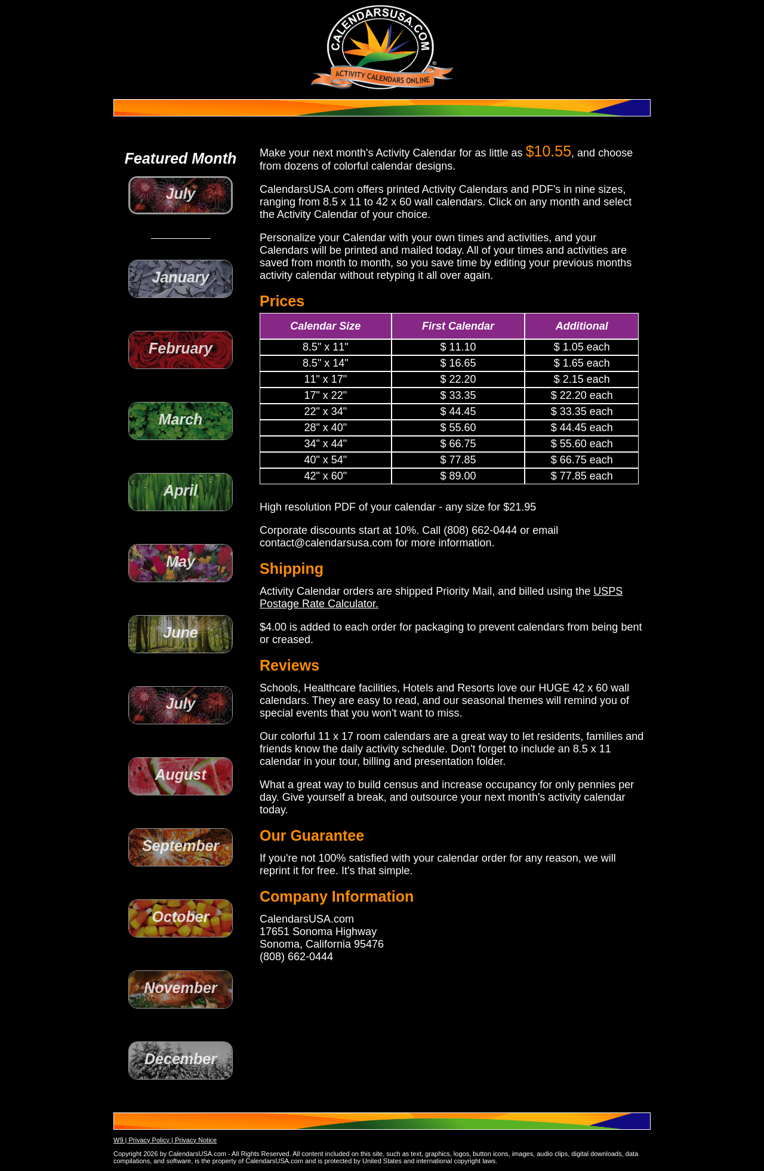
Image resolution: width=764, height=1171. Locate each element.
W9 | (120, 1140)
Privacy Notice (196, 1140)
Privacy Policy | (151, 1140)
